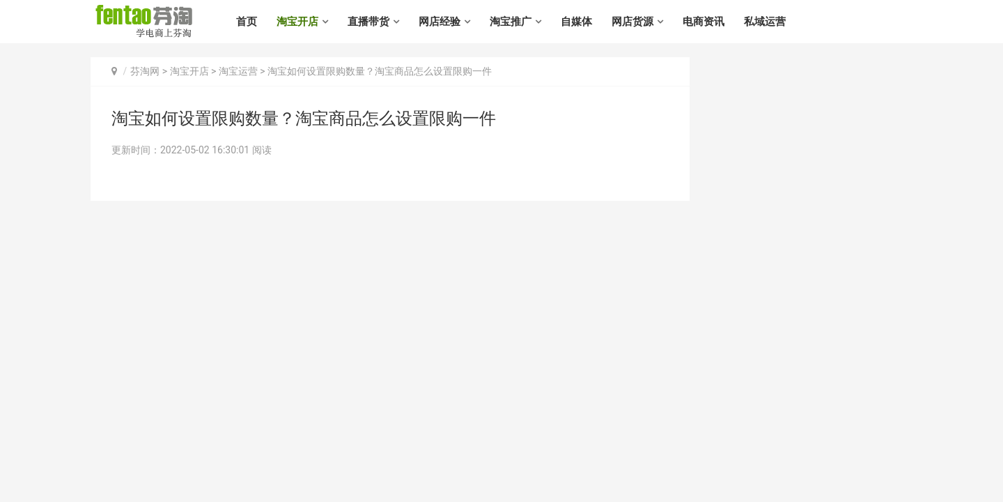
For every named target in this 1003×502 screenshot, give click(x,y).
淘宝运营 (238, 71)
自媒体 (576, 21)
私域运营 (765, 21)
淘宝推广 (510, 21)
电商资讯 (703, 21)
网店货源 (632, 21)
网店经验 (439, 21)
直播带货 (368, 21)
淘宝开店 (297, 21)
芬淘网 (145, 71)
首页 (246, 21)
